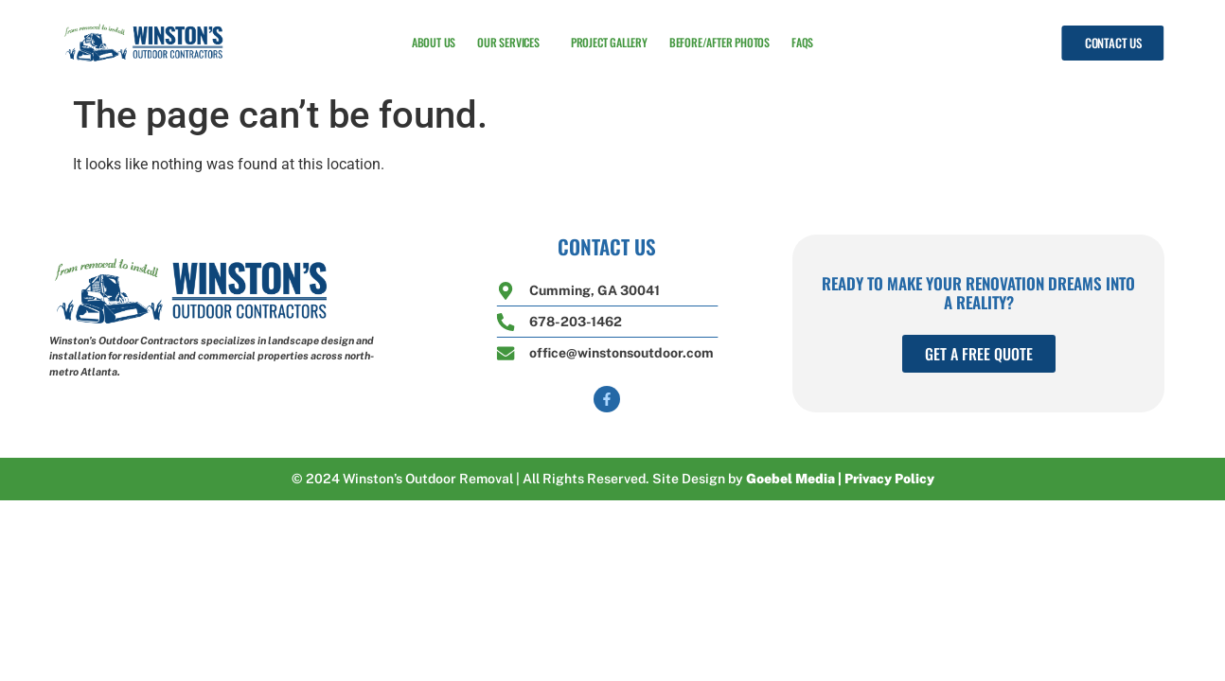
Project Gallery (609, 41)
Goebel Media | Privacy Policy (840, 478)
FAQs (802, 41)
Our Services (513, 41)
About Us (433, 41)
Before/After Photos (719, 41)
